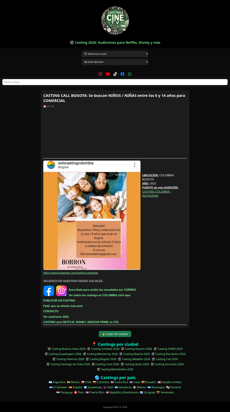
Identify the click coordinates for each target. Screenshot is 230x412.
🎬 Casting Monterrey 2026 (100, 354)
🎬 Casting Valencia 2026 (68, 359)
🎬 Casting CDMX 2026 (168, 349)
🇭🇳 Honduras (123, 387)
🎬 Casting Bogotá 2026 (101, 359)
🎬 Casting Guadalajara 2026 (62, 354)
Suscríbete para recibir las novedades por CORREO (102, 289)
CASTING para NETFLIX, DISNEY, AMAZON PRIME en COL (81, 322)
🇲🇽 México (139, 387)
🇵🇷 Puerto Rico (94, 392)
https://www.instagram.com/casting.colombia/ (70, 272)
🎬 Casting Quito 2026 (134, 364)
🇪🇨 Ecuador (148, 382)
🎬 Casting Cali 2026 (165, 359)
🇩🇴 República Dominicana (122, 392)
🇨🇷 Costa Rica (119, 382)
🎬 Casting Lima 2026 (105, 364)
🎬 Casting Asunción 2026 (167, 364)
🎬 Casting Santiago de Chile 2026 (68, 364)
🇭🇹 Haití (108, 387)
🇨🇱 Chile (86, 382)
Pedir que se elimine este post (62, 306)
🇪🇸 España (75, 387)
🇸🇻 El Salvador (58, 387)
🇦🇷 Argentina (57, 382)
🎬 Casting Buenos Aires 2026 (66, 349)
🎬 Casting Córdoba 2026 (103, 349)
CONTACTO (51, 311)
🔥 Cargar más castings (115, 334)
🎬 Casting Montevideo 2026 (115, 369)
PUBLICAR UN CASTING (59, 300)
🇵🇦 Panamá (173, 387)
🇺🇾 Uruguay (147, 392)
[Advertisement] (115, 134)
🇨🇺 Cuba (134, 382)
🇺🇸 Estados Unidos (169, 382)
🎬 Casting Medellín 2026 (134, 359)
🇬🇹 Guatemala (93, 387)
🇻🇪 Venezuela (165, 392)
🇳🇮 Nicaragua (156, 387)
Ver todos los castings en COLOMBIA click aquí (99, 295)
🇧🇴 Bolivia (73, 382)
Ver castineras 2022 (56, 316)
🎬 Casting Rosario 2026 (136, 349)
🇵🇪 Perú (79, 392)
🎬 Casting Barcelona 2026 (168, 354)
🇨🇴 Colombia (101, 382)
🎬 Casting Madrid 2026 (134, 354)
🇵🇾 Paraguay (64, 392)
